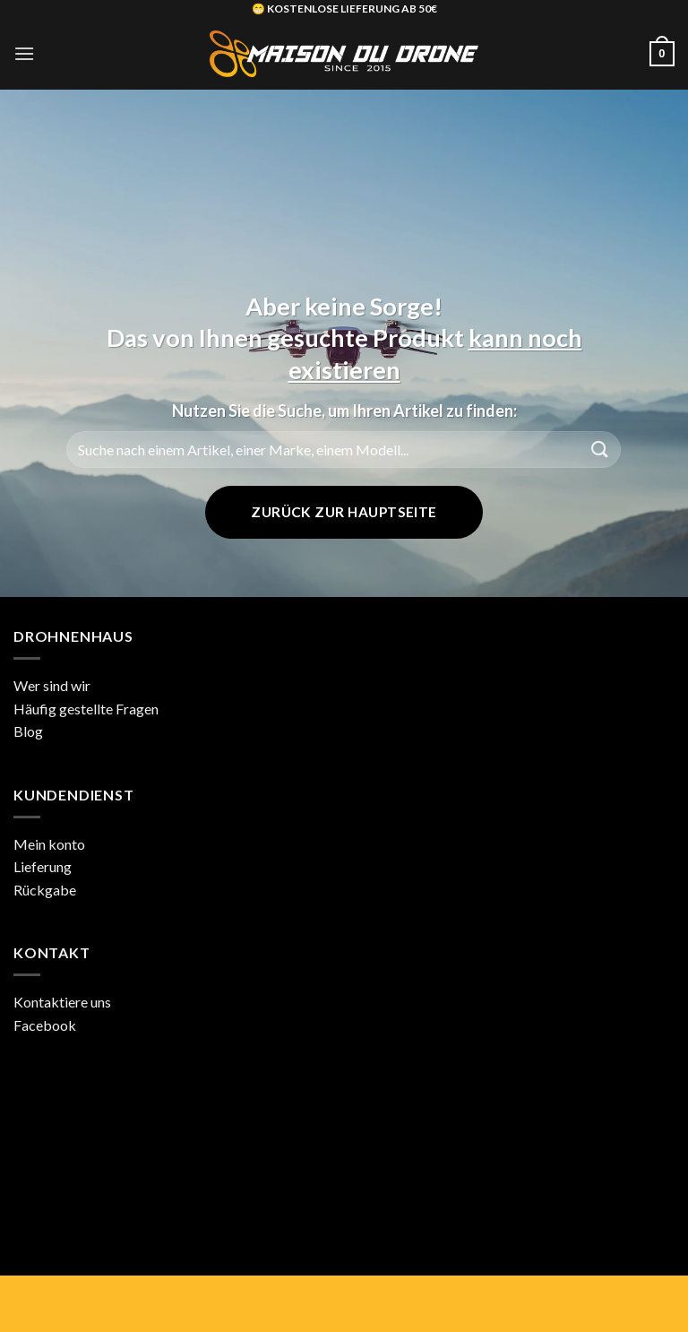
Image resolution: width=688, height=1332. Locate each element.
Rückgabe (44, 889)
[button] (24, 53)
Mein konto (49, 843)
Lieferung (42, 866)
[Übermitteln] (600, 449)
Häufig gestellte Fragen (86, 708)
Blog (28, 731)
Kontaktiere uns (62, 1001)
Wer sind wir (51, 685)
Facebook (44, 1025)
